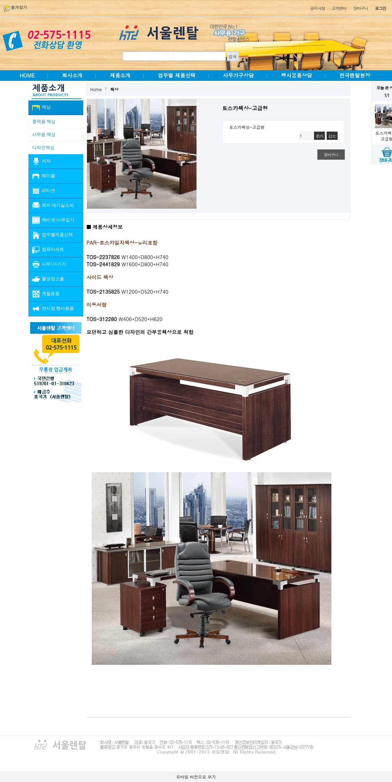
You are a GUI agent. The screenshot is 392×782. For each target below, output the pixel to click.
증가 (319, 136)
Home (96, 89)
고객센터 (339, 8)
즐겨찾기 (15, 7)
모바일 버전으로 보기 (196, 777)
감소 (332, 136)
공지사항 (317, 8)
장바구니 (360, 8)
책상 (114, 89)
